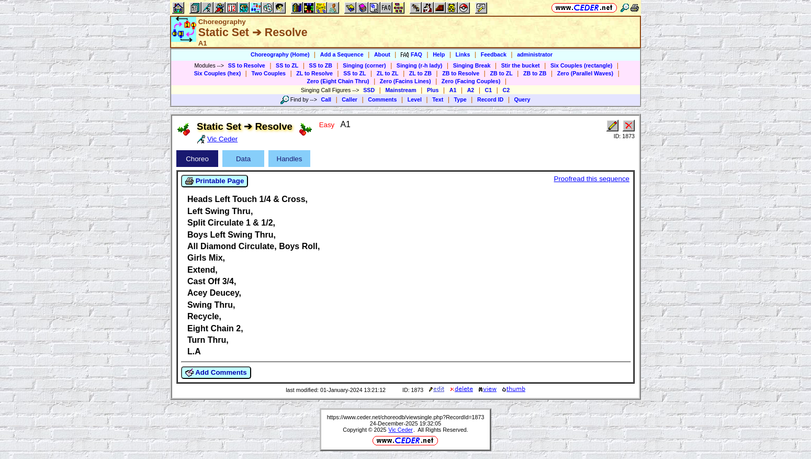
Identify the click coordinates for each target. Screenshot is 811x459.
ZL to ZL (388, 73)
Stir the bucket (520, 65)
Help (439, 54)
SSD (369, 90)
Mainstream (400, 90)
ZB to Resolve (460, 73)
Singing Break (472, 65)
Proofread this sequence (591, 179)
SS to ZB (320, 65)
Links (463, 54)
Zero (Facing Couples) (471, 81)
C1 (488, 90)
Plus (433, 90)
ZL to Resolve (314, 73)
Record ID (490, 99)
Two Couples (268, 73)
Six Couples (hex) (217, 73)
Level (415, 99)
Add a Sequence (342, 54)
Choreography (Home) (280, 54)
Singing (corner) (364, 65)
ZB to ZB (534, 73)
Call (326, 99)
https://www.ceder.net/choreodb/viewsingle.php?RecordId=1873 (406, 417)
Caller (349, 99)
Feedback (493, 54)
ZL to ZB (420, 73)
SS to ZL (287, 65)
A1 (453, 90)
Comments (382, 99)
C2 (506, 90)
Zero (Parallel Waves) (585, 73)
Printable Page (214, 181)
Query (522, 99)
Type (460, 99)
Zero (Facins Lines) (405, 81)
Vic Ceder (400, 430)
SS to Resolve (246, 65)
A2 (471, 90)
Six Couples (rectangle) (581, 65)
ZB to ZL (501, 73)
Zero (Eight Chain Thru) (338, 81)
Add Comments (216, 372)
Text (437, 99)
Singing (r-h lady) (420, 65)
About (382, 54)
